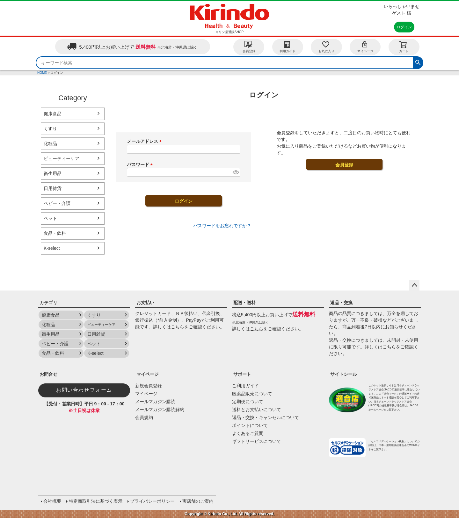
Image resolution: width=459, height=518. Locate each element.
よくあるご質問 (247, 433)
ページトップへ (414, 285)
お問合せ (48, 374)
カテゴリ (48, 302)
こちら (177, 326)
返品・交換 (341, 302)
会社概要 (52, 501)
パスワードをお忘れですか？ (222, 225)
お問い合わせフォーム (84, 390)
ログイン (404, 27)
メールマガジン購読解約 (159, 409)
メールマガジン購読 (155, 401)
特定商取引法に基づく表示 (95, 501)
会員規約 (144, 417)
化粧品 (50, 143)
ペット (50, 218)
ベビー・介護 (57, 203)
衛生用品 (53, 173)
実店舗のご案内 (198, 501)
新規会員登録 (148, 385)
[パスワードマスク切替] (235, 172)
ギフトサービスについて (256, 441)
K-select (52, 248)
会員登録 (249, 46)
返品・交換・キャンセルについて (265, 417)
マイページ (365, 46)
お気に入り (326, 46)
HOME (42, 72)
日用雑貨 (53, 188)
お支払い (145, 302)
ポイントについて (250, 425)
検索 (418, 61)
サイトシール (343, 374)
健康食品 (53, 113)
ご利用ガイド (245, 385)
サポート (242, 374)
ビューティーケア (61, 158)
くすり (50, 128)
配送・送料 (244, 302)
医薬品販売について (252, 393)
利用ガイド (287, 46)
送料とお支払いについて (256, 409)
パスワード (141, 164)
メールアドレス (145, 141)
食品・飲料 (55, 233)
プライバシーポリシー (152, 501)
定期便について (247, 401)
